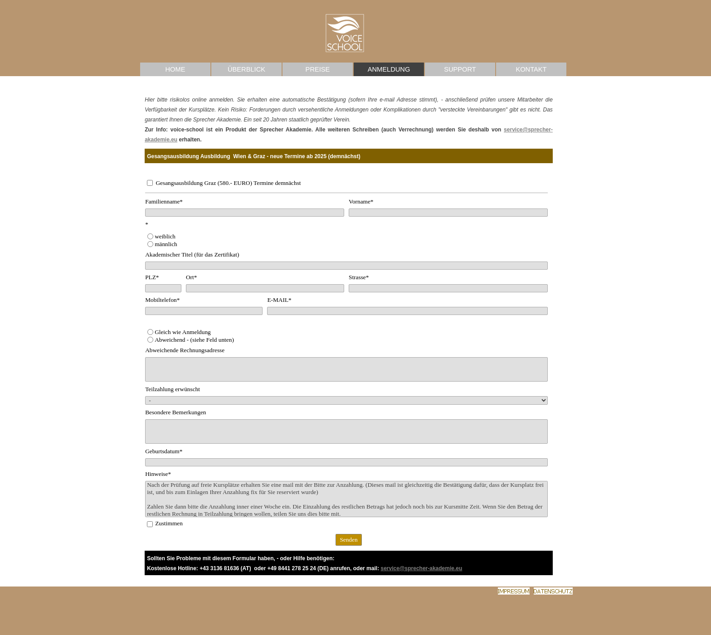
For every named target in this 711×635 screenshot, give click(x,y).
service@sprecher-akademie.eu (421, 568)
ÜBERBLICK (246, 69)
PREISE (318, 69)
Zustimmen (169, 523)
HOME (175, 69)
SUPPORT (460, 69)
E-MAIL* (279, 299)
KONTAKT (531, 69)
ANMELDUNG (389, 69)
